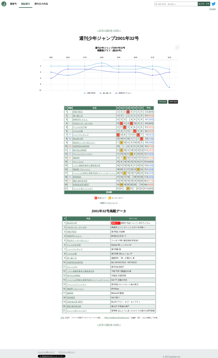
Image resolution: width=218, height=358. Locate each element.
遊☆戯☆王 (72, 258)
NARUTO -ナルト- (74, 236)
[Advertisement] (109, 19)
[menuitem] (177, 47)
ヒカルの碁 (72, 254)
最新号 (13, 4)
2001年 (109, 30)
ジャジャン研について (46, 352)
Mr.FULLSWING (73, 276)
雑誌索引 (25, 4)
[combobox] (176, 4)
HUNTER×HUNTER (75, 262)
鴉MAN (70, 293)
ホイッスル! (72, 267)
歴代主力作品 (41, 4)
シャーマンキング (75, 249)
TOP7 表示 (173, 102)
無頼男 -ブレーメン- (75, 289)
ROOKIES (71, 297)
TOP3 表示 (163, 102)
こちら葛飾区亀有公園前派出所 (80, 271)
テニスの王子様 (74, 245)
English (213, 9)
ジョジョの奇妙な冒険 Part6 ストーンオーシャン (88, 280)
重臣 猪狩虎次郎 (74, 306)
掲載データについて (109, 203)
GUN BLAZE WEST (75, 302)
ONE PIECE (72, 232)
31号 (101, 30)
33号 (116, 30)
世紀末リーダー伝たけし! (78, 240)
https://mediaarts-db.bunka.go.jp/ (117, 318)
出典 (62, 318)
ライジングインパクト (76, 284)
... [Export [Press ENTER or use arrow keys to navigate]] (177, 47)
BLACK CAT (72, 223)
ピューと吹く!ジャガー (77, 311)
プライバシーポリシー (66, 352)
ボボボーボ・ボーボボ (76, 227)
